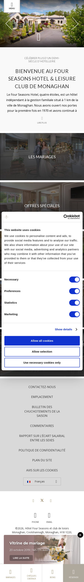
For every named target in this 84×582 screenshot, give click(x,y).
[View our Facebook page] (33, 500)
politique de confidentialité (42, 450)
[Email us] (49, 517)
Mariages (10, 573)
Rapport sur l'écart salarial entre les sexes (42, 438)
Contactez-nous (42, 387)
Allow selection (42, 351)
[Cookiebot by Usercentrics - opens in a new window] (63, 216)
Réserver (73, 573)
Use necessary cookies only (42, 362)
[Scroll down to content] (39, 36)
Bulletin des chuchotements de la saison (42, 411)
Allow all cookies (42, 340)
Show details (63, 329)
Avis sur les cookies (42, 470)
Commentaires (42, 426)
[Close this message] (80, 535)
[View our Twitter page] (42, 500)
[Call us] (35, 517)
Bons (52, 573)
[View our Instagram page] (51, 500)
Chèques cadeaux (31, 573)
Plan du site (42, 460)
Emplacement (42, 397)
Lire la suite (21, 558)
